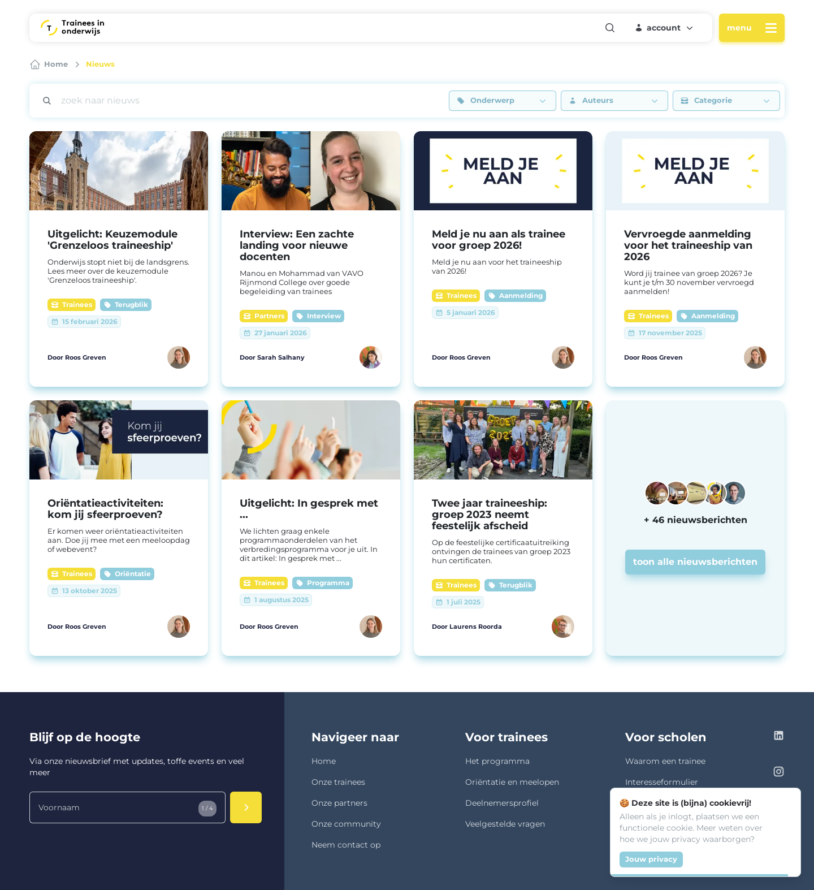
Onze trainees (338, 782)
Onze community (346, 824)
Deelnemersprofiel (502, 803)
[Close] (785, 803)
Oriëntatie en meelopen (512, 782)
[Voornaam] (127, 807)
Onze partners (339, 803)
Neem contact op (345, 845)
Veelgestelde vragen (505, 824)
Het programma (497, 761)
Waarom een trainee (665, 761)
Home (323, 761)
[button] (665, 28)
